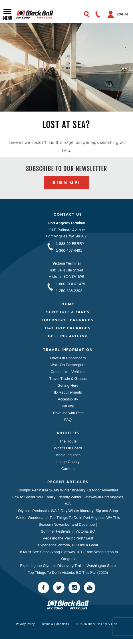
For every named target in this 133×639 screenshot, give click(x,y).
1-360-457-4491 (69, 250)
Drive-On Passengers (68, 358)
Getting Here (67, 385)
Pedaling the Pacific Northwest (68, 538)
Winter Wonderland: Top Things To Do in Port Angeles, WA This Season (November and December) (68, 521)
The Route (68, 441)
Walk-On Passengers (68, 365)
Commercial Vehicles (68, 372)
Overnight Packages (68, 320)
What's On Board (68, 448)
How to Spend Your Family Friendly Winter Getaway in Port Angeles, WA (68, 500)
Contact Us (68, 214)
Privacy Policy (25, 624)
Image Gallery (68, 462)
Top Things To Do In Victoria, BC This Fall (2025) (68, 572)
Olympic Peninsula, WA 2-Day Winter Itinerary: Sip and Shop (68, 511)
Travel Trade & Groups (67, 378)
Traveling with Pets (67, 413)
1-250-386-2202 (69, 291)
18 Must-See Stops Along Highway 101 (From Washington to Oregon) (68, 555)
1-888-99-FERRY (70, 243)
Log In (122, 14)
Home (68, 304)
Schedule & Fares (68, 312)
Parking (68, 406)
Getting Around (68, 336)
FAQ (68, 420)
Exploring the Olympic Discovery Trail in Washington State (68, 565)
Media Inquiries (67, 455)
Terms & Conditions (55, 624)
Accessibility (68, 399)
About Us (68, 433)
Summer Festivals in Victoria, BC (68, 531)
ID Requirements (68, 392)
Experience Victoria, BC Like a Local (68, 545)
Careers (67, 469)
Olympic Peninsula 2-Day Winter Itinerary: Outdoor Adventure (67, 490)
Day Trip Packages (67, 328)
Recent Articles (67, 482)
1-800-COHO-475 (70, 284)
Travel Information (68, 349)
